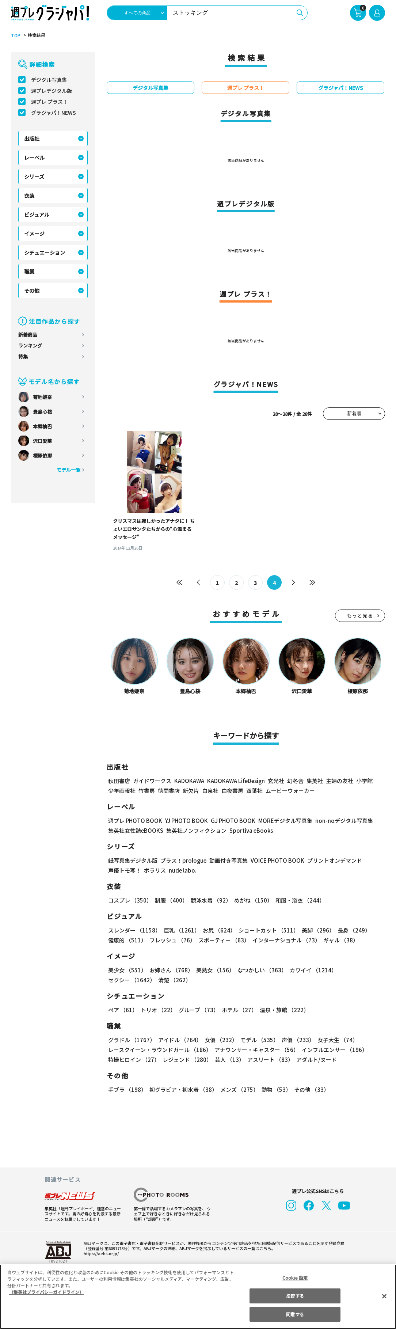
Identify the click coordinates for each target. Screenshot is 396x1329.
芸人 (228, 1059)
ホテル (238, 1010)
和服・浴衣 (297, 900)
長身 (350, 930)
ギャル (339, 940)
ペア (122, 1010)
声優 (295, 1040)
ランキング (30, 345)
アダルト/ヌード (314, 1059)
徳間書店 (169, 790)
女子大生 (334, 1040)
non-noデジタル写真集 (339, 820)
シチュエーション (44, 252)
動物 (274, 1089)
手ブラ (127, 1089)
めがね (251, 900)
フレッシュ (171, 940)
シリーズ (34, 176)
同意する (295, 1314)
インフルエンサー (333, 1049)
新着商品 (27, 334)
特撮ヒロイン (133, 1059)
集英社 (313, 781)
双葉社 (254, 790)
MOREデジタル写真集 (281, 820)
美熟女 (214, 970)
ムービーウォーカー (290, 790)
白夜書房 (232, 790)
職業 (29, 271)
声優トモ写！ (124, 870)
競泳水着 (210, 900)
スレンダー (134, 930)
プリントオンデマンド (331, 860)
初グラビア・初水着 (182, 1089)
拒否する (295, 1295)
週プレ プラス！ (49, 101)
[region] (198, 1296)
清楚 (124, 980)
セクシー (359, 970)
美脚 (315, 930)
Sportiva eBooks (249, 830)
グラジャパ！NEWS (53, 112)
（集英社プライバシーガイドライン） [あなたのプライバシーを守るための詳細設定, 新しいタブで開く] (46, 1292)
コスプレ (129, 900)
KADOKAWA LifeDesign (235, 781)
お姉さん (170, 970)
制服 (170, 900)
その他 (31, 290)
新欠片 (191, 790)
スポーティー (222, 940)
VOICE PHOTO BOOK (275, 860)
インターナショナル (285, 940)
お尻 (217, 930)
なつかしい (260, 970)
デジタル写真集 (49, 79)
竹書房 (146, 790)
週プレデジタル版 (51, 90)
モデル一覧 (68, 469)
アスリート (269, 1059)
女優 (219, 1040)
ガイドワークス (152, 781)
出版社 (31, 138)
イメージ (34, 233)
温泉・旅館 (282, 1010)
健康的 (127, 940)
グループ (198, 1010)
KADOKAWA (189, 781)
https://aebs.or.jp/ (100, 1253)
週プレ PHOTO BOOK (134, 820)
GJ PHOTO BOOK (229, 820)
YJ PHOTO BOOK (184, 820)
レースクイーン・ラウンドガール (159, 1049)
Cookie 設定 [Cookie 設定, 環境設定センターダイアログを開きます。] (295, 1278)
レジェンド (186, 1059)
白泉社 (210, 790)
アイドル (179, 1040)
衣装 (29, 195)
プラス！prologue (182, 860)
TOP (15, 35)
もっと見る (360, 615)
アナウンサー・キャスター (256, 1049)
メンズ (238, 1089)
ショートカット (266, 930)
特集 (23, 356)
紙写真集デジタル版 (132, 860)
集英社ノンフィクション (195, 830)
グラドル (131, 1040)
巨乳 (180, 930)
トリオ (157, 1010)
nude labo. (182, 870)
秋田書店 (119, 781)
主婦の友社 (339, 781)
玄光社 (275, 781)
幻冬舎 (294, 781)
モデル (257, 1040)
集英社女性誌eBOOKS (135, 830)
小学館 (363, 781)
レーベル (34, 157)
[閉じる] (384, 1296)
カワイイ (310, 970)
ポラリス (155, 870)
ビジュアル (36, 214)
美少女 (127, 970)
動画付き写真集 (227, 860)
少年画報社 (122, 790)
